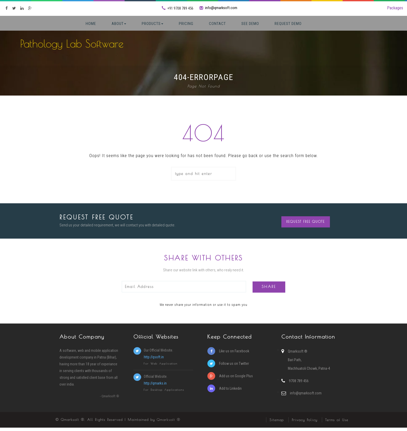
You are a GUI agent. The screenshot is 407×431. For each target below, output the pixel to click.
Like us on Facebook (228, 354)
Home (91, 23)
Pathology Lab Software (72, 43)
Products (152, 23)
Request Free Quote (306, 224)
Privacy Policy (304, 423)
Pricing (186, 23)
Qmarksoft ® (168, 423)
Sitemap (276, 423)
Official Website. (168, 384)
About (119, 23)
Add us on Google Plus (230, 379)
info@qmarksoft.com (221, 7)
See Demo (250, 23)
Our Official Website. (168, 357)
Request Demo (288, 23)
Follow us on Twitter (228, 367)
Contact (217, 23)
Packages (395, 7)
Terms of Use (336, 423)
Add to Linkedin (224, 392)
